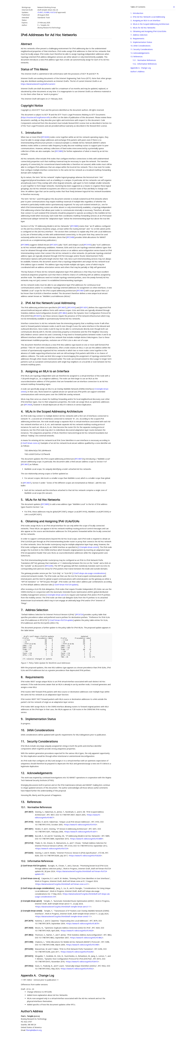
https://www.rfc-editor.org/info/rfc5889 (86, 838)
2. (22, 303)
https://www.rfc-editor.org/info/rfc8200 (85, 855)
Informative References (147, 64)
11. (23, 741)
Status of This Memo (34, 69)
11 (131, 49)
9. (22, 719)
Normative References (146, 60)
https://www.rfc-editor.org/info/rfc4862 (86, 937)
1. (22, 132)
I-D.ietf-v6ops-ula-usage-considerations (89, 573)
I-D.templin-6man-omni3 (88, 547)
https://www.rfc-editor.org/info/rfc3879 (82, 923)
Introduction (138, 13)
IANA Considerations (141, 45)
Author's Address (137, 71)
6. (22, 521)
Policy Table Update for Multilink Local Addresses (49, 663)
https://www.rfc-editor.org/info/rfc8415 (82, 961)
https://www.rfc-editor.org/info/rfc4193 (80, 824)
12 (131, 53)
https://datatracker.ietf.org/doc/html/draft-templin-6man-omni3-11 (63, 916)
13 (131, 56)
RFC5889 (59, 151)
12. (23, 773)
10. (23, 730)
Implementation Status (142, 42)
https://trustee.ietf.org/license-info (35, 117)
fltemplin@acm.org (34, 1030)
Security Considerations (143, 49)
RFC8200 (45, 137)
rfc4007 (40, 12)
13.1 (134, 60)
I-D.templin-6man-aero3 (56, 595)
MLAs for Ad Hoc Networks (144, 27)
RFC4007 (80, 290)
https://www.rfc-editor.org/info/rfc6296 (77, 952)
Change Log (146, 68)
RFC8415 (37, 316)
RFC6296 (49, 566)
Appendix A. (29, 975)
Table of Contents (137, 7)
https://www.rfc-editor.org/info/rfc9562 (77, 968)
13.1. (23, 807)
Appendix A (135, 68)
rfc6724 (53, 12)
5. (22, 499)
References (138, 56)
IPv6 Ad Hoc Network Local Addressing (149, 17)
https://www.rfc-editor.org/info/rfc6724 (51, 848)
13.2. (23, 861)
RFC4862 (63, 313)
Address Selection (140, 35)
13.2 (134, 64)
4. (22, 411)
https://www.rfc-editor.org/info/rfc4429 (77, 930)
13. (23, 802)
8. (22, 677)
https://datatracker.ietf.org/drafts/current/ (38, 84)
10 (131, 45)
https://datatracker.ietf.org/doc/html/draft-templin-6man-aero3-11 (63, 906)
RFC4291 (54, 244)
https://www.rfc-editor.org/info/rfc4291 (81, 831)
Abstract (26, 44)
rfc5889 (46, 12)
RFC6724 (79, 614)
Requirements (138, 38)
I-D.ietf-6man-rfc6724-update (65, 584)
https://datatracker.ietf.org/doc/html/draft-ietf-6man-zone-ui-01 (62, 884)
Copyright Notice (32, 105)
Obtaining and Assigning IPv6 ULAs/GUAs (149, 31)
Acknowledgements (141, 53)
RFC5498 (70, 237)
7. (22, 610)
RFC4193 (87, 244)
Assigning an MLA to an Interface (146, 20)
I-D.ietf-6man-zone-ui (30, 443)
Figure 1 (24, 663)
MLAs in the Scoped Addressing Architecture (151, 24)
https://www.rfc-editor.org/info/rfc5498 (82, 944)
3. (22, 371)
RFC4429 (28, 404)
